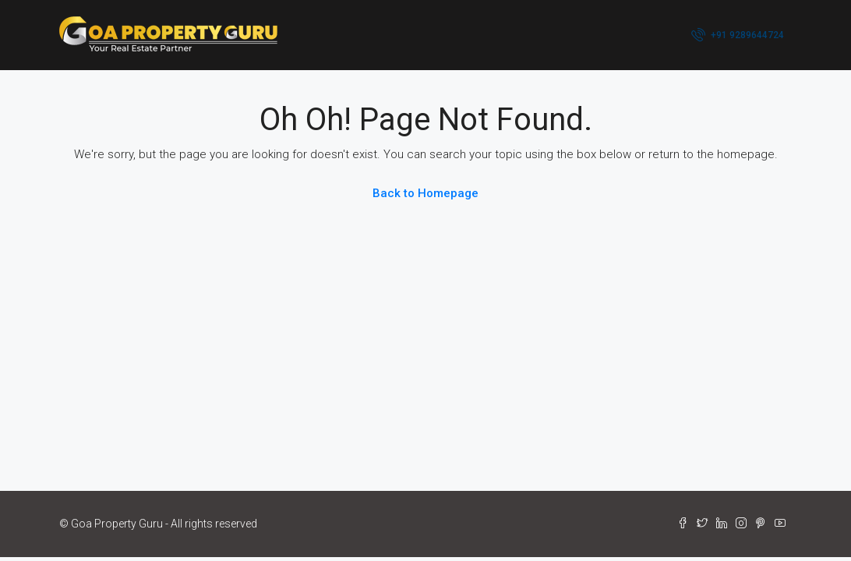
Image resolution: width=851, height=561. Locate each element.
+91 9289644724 (737, 34)
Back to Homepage (425, 193)
